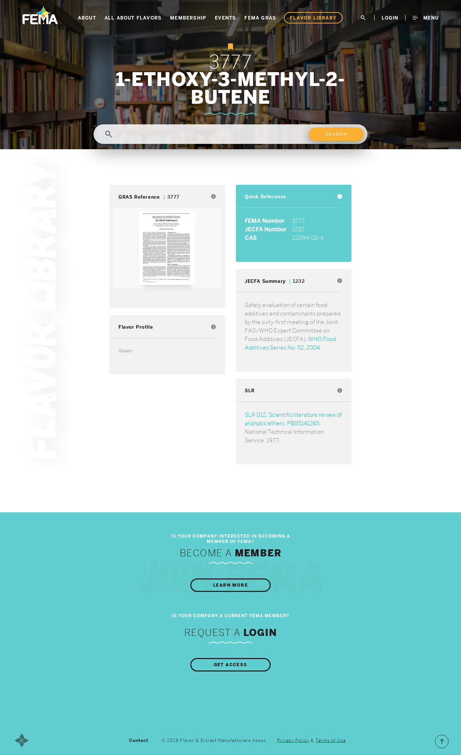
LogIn (390, 18)
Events (225, 18)
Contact (138, 740)
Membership (188, 18)
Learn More (230, 585)
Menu (426, 18)
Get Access (231, 664)
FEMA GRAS (260, 18)
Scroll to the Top (442, 741)
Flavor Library (313, 18)
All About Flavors (133, 18)
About (87, 18)
